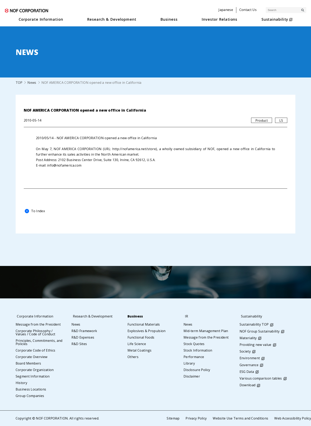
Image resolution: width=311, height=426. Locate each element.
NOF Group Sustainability (260, 331)
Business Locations (31, 389)
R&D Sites (79, 344)
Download (248, 385)
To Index (34, 211)
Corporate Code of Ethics (35, 350)
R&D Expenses (82, 337)
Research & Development (93, 316)
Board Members (28, 363)
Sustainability (252, 316)
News (32, 83)
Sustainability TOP (254, 324)
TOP (19, 83)
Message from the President (38, 324)
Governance (249, 365)
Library (189, 363)
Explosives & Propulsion (146, 331)
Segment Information (33, 376)
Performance (194, 357)
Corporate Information (36, 316)
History (21, 383)
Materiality (248, 338)
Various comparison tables (261, 378)
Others (132, 357)
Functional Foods (140, 337)
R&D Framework (84, 331)
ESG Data (247, 371)
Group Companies (30, 396)
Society (245, 351)
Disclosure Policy (197, 370)
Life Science (136, 344)
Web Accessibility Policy (292, 418)
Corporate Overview (32, 357)
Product (261, 120)
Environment (250, 358)
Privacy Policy (195, 418)
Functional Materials (143, 324)
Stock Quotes (194, 344)
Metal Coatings (139, 350)
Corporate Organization (35, 370)
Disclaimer (192, 376)
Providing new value (255, 344)
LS (281, 120)
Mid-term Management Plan (206, 331)
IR (185, 316)
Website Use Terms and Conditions (240, 418)
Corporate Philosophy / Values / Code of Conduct (35, 332)
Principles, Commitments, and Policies (39, 342)
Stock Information (198, 350)
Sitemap (172, 418)
